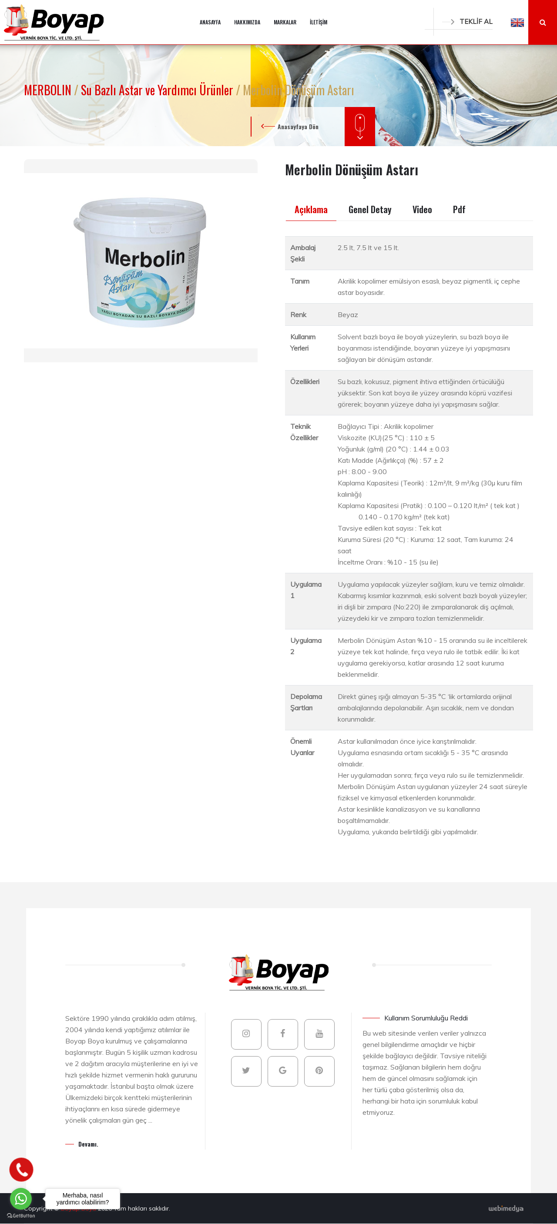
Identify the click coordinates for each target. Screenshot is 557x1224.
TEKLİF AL (467, 21)
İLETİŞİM (318, 22)
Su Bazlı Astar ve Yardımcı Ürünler (158, 90)
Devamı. (88, 1143)
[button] (517, 22)
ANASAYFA (210, 22)
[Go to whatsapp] (21, 1199)
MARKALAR (285, 22)
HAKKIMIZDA (247, 22)
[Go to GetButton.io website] (21, 1215)
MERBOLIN (49, 90)
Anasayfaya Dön (298, 126)
